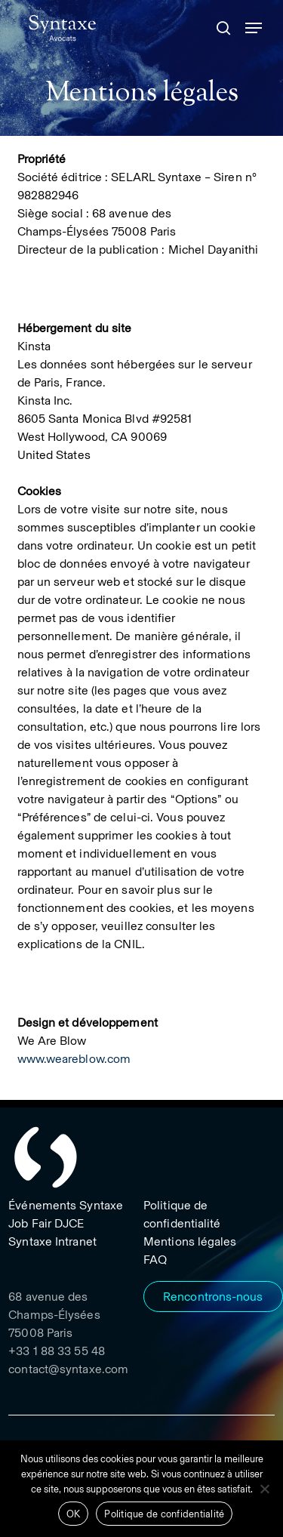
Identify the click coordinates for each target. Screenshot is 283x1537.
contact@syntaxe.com (68, 1369)
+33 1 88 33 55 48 (56, 1351)
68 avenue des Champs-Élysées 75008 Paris (54, 1314)
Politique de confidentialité (164, 1514)
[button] (253, 27)
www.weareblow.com (74, 1059)
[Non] (264, 1488)
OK (73, 1514)
